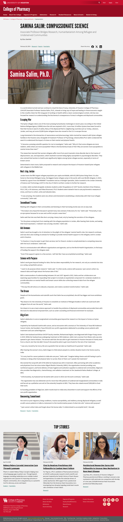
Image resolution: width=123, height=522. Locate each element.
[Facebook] (104, 500)
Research (53, 15)
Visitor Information (88, 501)
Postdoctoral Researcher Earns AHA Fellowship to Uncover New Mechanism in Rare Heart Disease (101, 468)
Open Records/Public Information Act (12, 520)
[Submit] (99, 2)
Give (116, 3)
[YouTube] (108, 500)
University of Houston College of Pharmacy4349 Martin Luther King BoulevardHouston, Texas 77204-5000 (15, 508)
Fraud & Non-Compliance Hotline (84, 518)
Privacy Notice (103, 518)
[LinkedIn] (117, 500)
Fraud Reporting (71, 518)
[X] (113, 500)
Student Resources (65, 15)
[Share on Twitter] (97, 47)
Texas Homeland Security (57, 518)
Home (5, 15)
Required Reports (37, 520)
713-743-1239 (7, 512)
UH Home (6, 19)
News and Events (29, 19)
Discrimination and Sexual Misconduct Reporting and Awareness (83, 520)
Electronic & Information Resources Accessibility (55, 520)
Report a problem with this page (36, 518)
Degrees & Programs (31, 15)
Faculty (40, 46)
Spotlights (47, 46)
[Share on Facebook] (93, 47)
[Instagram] (104, 504)
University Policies (104, 520)
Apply (110, 3)
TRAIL (65, 518)
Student (5, 486)
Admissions (44, 15)
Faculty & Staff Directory (69, 501)
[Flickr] (108, 504)
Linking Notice (96, 518)
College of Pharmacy (16, 9)
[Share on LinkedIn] (101, 47)
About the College (15, 15)
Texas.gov (47, 518)
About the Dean (47, 501)
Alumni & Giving (92, 15)
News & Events (79, 15)
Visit (104, 3)
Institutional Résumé (27, 520)
